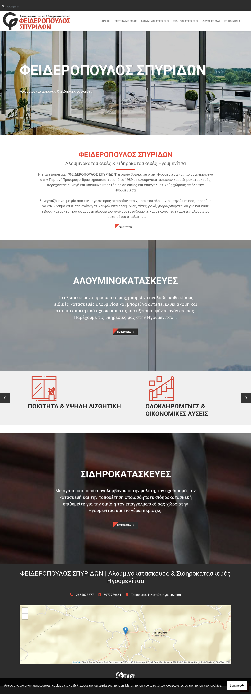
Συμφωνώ (237, 685)
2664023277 (85, 603)
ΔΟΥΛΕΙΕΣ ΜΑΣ (211, 21)
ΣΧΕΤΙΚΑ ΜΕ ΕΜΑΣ (126, 21)
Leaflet (76, 670)
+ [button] (25, 618)
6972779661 (112, 603)
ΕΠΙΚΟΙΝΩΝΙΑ (232, 21)
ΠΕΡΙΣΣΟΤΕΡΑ (125, 227)
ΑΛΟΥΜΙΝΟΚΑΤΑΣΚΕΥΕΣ (155, 21)
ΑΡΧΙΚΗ (106, 21)
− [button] (25, 624)
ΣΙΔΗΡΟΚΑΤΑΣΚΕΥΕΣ (185, 21)
